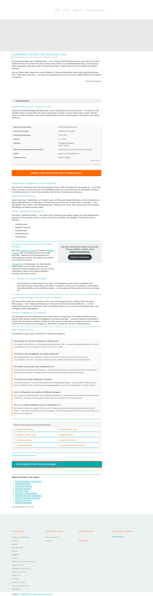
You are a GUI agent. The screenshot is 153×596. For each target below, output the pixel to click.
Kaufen (66, 10)
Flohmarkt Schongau (23, 488)
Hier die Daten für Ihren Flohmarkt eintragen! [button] (34, 463)
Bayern (15, 540)
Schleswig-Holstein (20, 585)
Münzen (48, 540)
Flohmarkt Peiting (21, 490)
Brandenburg (18, 547)
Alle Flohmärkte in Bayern (24, 429)
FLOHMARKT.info (25, 594)
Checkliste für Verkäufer (67, 439)
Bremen (15, 550)
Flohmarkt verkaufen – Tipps (25, 434)
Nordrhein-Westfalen (21, 568)
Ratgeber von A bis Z (95, 10)
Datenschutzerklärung (79, 251)
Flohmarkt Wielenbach (23, 502)
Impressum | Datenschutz (43, 594)
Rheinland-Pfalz (19, 571)
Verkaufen (78, 10)
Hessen (15, 557)
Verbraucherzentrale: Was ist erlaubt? (71, 445)
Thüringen (16, 588)
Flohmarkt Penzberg (23, 483)
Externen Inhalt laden (80, 257)
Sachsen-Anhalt (19, 581)
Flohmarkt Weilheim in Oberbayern (28, 481)
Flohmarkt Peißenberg (23, 485)
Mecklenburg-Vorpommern (23, 561)
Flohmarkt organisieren (23, 439)
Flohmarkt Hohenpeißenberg (26, 492)
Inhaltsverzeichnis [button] (21, 101)
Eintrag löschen (118, 536)
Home (57, 10)
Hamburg (16, 554)
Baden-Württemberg (21, 536)
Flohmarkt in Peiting (27, 250)
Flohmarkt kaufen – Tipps (67, 429)
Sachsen (15, 578)
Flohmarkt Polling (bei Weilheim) (27, 497)
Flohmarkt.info (17, 263)
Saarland (16, 575)
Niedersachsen (18, 564)
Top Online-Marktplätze (23, 445)
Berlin (14, 543)
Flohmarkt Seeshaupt (23, 500)
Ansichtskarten (52, 536)
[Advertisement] (76, 36)
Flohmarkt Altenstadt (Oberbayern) (28, 495)
